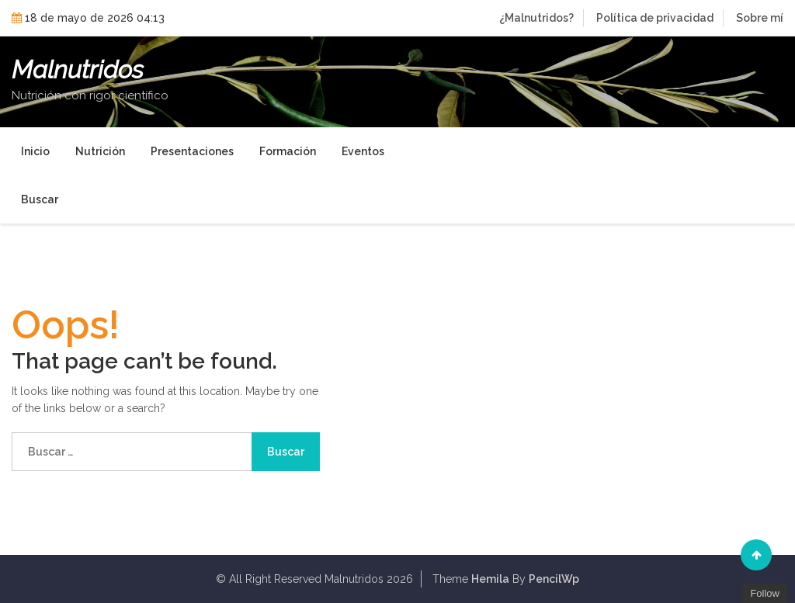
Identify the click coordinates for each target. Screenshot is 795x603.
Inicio (35, 151)
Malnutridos (78, 69)
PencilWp (554, 579)
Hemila (490, 579)
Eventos (363, 151)
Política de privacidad (654, 18)
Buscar (39, 199)
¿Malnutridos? (536, 18)
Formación (287, 151)
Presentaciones (192, 151)
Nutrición (100, 151)
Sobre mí (759, 18)
